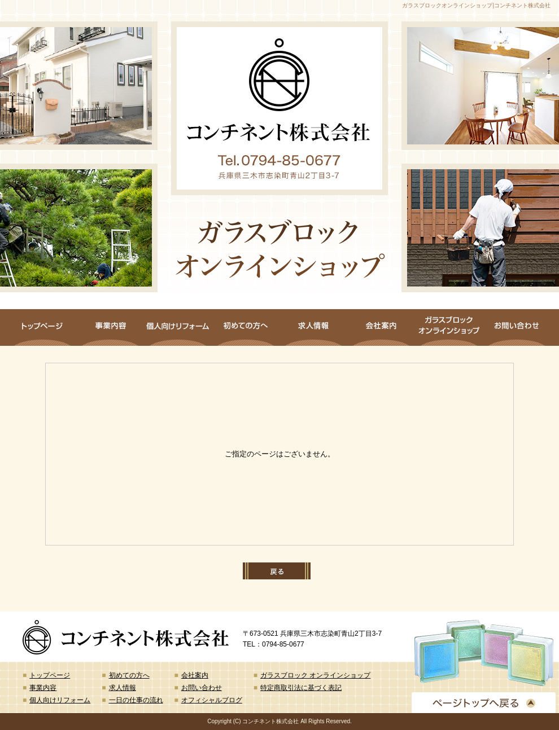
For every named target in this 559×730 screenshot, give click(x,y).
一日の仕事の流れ (136, 700)
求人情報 (313, 327)
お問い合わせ (517, 327)
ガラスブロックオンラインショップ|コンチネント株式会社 (476, 5)
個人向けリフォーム (178, 327)
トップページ (42, 327)
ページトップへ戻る (484, 702)
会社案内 (381, 327)
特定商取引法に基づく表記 (301, 688)
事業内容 (110, 327)
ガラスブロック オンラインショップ (449, 327)
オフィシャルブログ (211, 700)
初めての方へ (246, 327)
